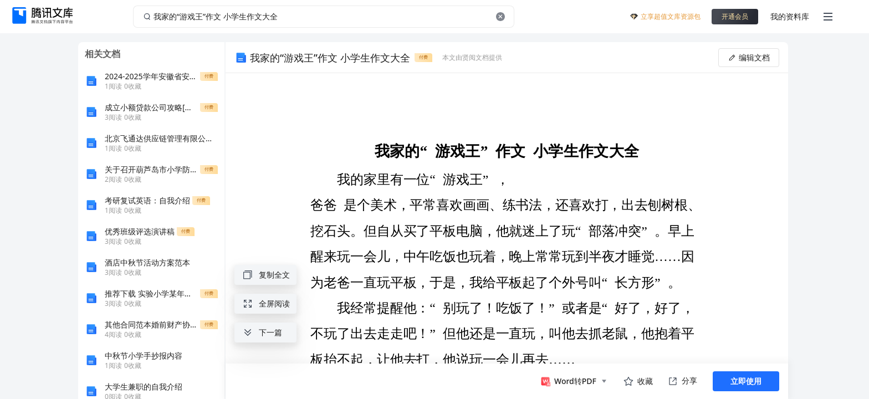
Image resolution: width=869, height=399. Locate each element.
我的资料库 (789, 16)
